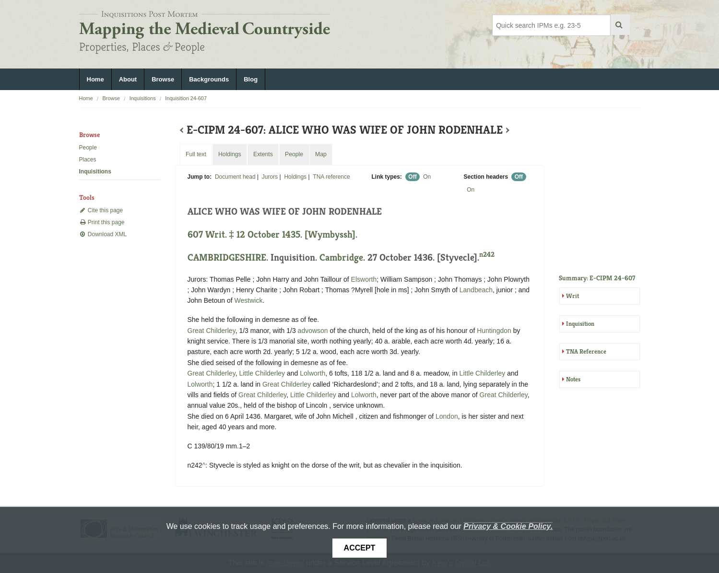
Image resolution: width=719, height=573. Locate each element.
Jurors (270, 176)
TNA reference (331, 176)
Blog (251, 79)
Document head (235, 176)
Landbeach (476, 290)
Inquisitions (143, 98)
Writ (572, 296)
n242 (487, 254)
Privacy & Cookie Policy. (508, 526)
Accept (360, 548)
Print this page (102, 222)
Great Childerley (212, 330)
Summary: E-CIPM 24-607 (597, 278)
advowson (313, 330)
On (427, 176)
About (128, 79)
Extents (263, 154)
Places (87, 159)
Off (412, 176)
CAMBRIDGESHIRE (227, 258)
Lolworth (312, 373)
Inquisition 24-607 (186, 98)
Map (321, 154)
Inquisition (580, 324)
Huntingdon (494, 330)
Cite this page (101, 210)
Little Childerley (262, 373)
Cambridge (341, 258)
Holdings (295, 176)
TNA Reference (586, 351)
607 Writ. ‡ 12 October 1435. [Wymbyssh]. (272, 235)
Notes (573, 379)
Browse (163, 79)
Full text (196, 154)
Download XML (103, 234)
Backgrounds (209, 79)
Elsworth (364, 279)
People (88, 147)
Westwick (249, 300)
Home (95, 79)
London (447, 416)
